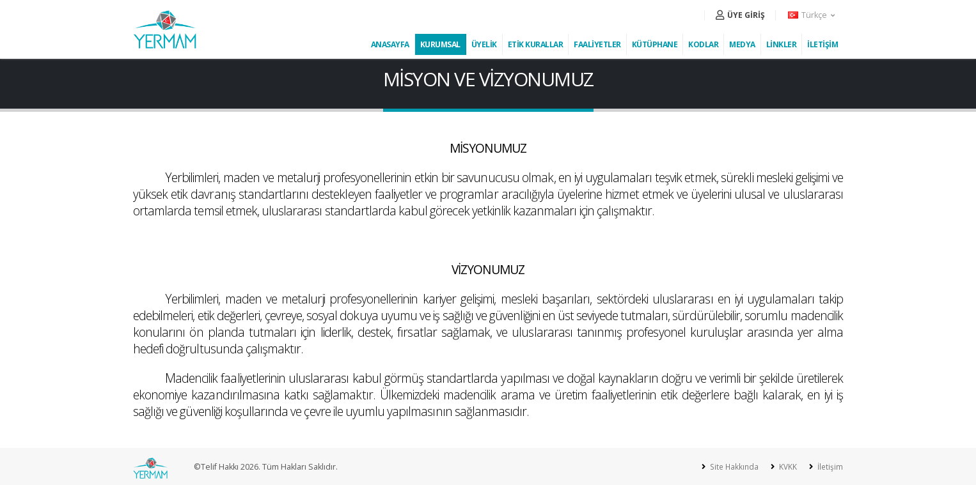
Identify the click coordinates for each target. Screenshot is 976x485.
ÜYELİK (484, 44)
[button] (812, 15)
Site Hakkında (730, 466)
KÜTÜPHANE (655, 44)
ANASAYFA (390, 44)
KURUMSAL (440, 44)
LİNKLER (781, 44)
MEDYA (742, 44)
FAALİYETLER (597, 44)
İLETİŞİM (822, 44)
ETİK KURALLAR (535, 44)
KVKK (785, 466)
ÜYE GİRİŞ (740, 15)
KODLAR (703, 44)
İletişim (828, 466)
